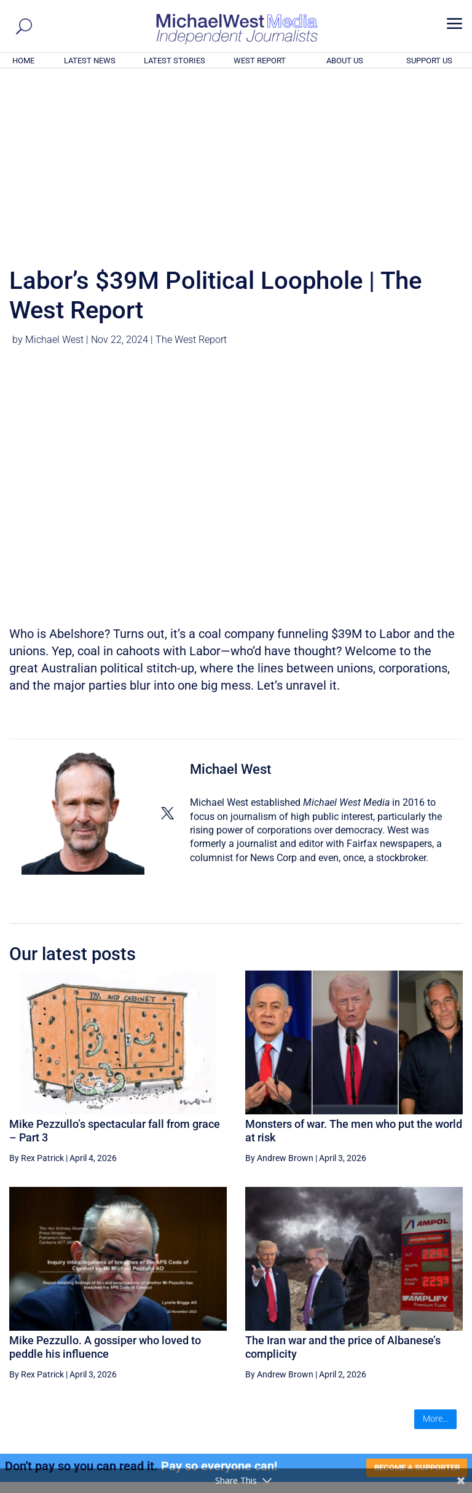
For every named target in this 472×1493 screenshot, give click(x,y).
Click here (286, 1373)
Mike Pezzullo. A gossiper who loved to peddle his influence (105, 1180)
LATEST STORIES (174, 60)
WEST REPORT (260, 60)
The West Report (191, 172)
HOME (23, 60)
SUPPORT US (429, 60)
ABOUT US (344, 60)
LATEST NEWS (90, 60)
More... (435, 1251)
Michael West (54, 172)
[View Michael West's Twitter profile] (167, 646)
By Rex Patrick (36, 991)
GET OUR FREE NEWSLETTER (236, 1352)
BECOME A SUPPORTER (411, 1301)
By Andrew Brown (279, 991)
